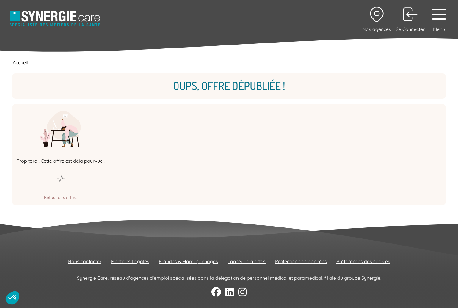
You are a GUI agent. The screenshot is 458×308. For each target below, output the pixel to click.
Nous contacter (84, 261)
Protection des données (301, 261)
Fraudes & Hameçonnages (188, 261)
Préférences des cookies (363, 261)
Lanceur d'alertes (247, 261)
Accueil (20, 62)
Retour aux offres (60, 197)
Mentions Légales (130, 261)
